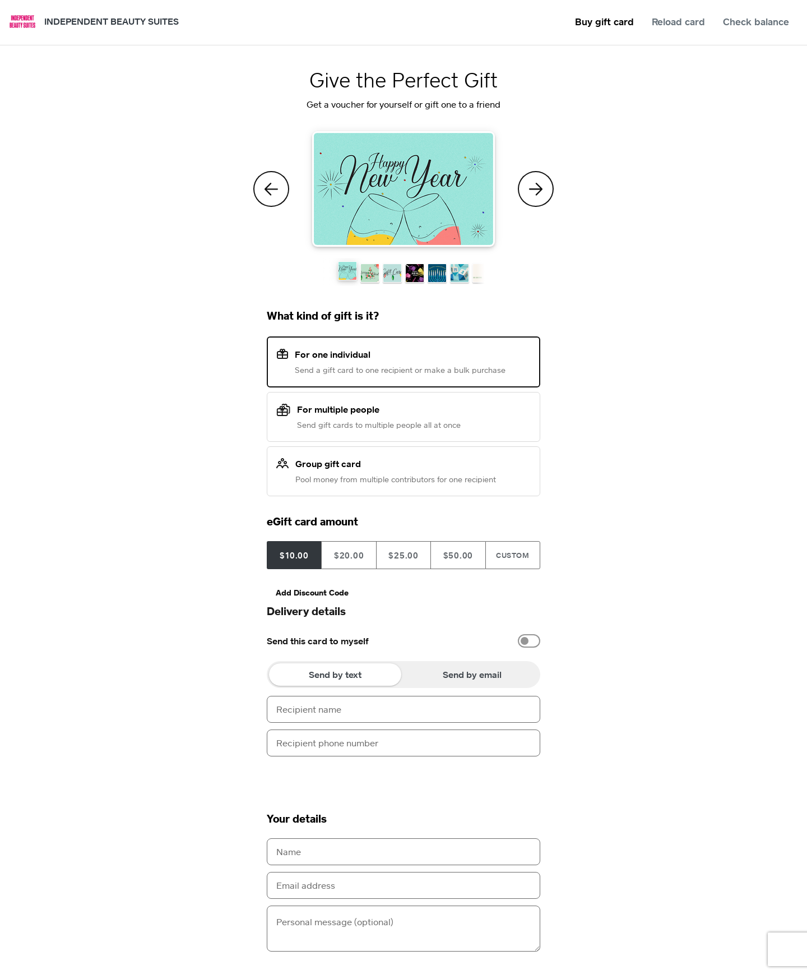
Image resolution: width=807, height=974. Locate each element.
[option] (403, 641)
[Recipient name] (403, 709)
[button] (347, 270)
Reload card (678, 21)
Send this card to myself (318, 641)
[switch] (529, 641)
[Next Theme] (536, 189)
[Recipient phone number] (403, 743)
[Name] (403, 851)
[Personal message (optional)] (403, 929)
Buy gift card (604, 21)
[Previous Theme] (271, 189)
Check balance (756, 21)
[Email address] (403, 885)
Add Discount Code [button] (312, 592)
